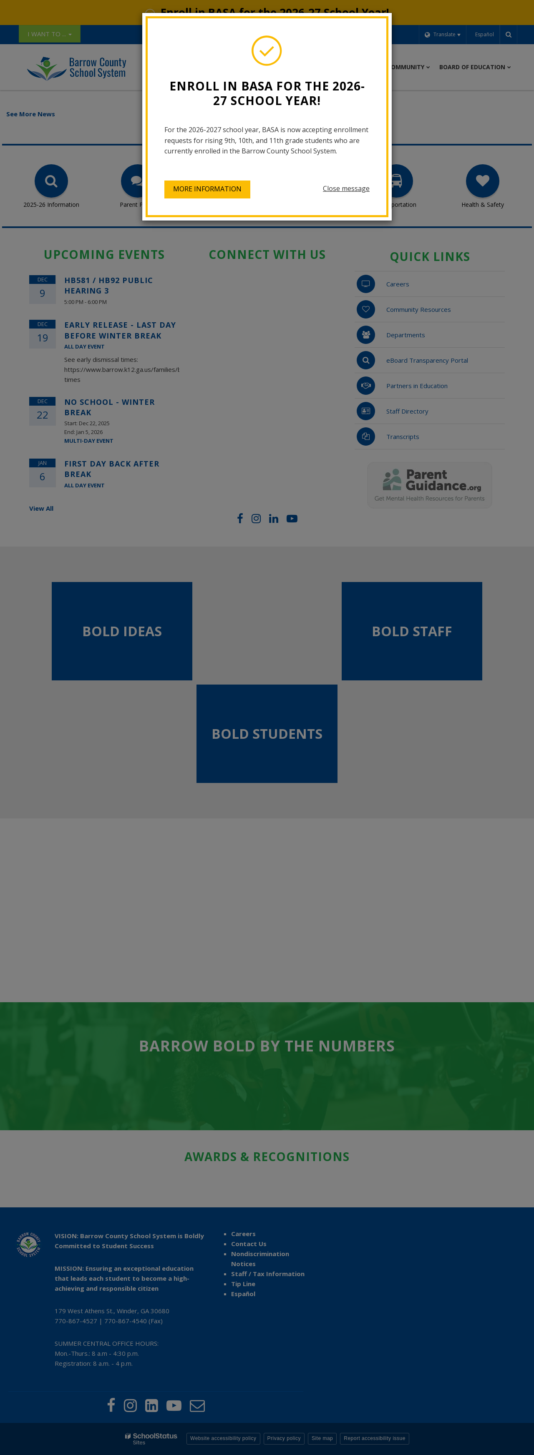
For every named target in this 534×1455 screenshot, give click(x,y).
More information (207, 188)
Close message (346, 188)
